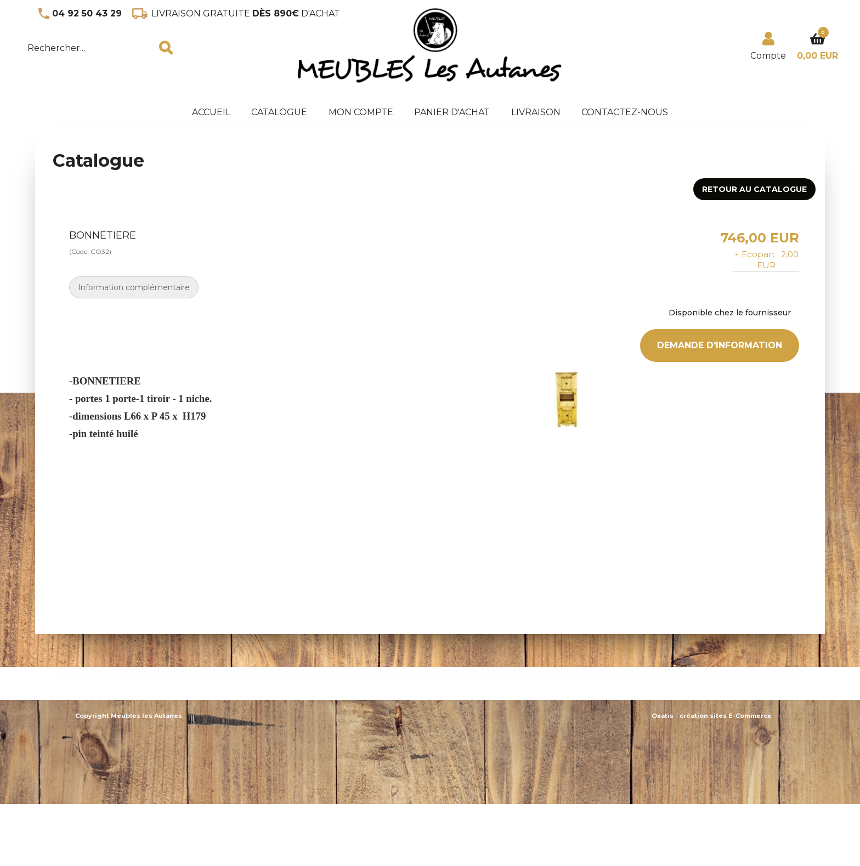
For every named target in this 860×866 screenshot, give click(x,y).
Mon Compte (361, 112)
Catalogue (279, 112)
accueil (211, 112)
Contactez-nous (624, 112)
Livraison (536, 112)
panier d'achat (452, 112)
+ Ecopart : (756, 254)
